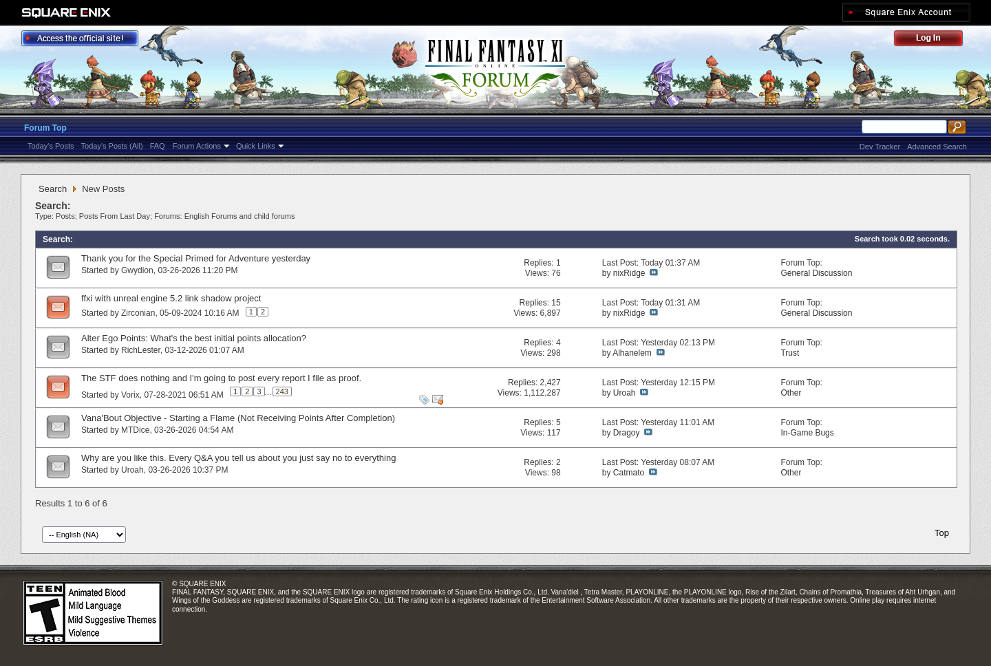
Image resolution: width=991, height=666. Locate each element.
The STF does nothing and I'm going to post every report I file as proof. (221, 378)
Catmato (628, 472)
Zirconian (138, 313)
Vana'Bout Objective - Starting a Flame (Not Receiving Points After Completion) (238, 418)
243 (282, 391)
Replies (537, 263)
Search (53, 189)
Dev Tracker (880, 146)
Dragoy (626, 433)
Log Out (935, 40)
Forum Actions (197, 146)
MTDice (135, 430)
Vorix (130, 395)
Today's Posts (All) (112, 146)
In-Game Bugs (806, 433)
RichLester (140, 350)
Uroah (624, 393)
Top (942, 533)
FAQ (157, 146)
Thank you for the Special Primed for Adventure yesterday (195, 258)
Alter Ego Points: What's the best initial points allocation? (193, 338)
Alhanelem (632, 353)
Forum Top (45, 128)
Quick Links (255, 146)
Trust (789, 353)
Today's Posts (51, 146)
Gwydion (137, 270)
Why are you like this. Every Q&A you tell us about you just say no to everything (238, 458)
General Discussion (816, 273)
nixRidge (629, 273)
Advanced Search (937, 146)
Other (790, 393)
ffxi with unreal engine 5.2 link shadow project (171, 298)
